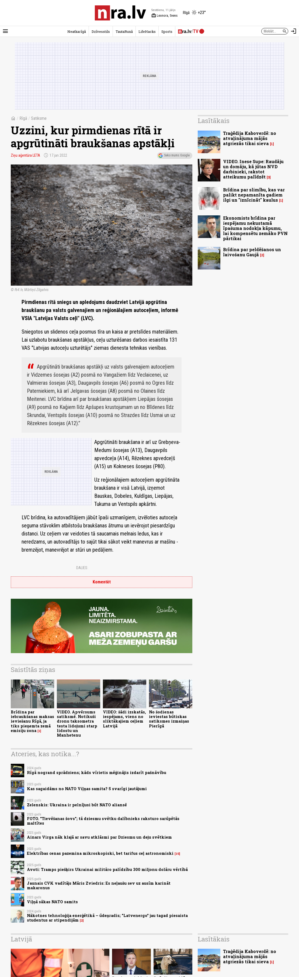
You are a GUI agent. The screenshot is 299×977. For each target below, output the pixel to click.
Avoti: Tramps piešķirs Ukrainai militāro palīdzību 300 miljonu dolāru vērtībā (107, 869)
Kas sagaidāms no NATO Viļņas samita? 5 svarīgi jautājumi (87, 788)
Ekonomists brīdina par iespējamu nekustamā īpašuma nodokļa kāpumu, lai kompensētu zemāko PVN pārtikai (255, 228)
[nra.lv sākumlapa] (120, 12)
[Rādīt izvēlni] (5, 31)
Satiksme (39, 118)
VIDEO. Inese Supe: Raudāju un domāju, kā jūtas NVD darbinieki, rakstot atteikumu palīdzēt (253, 169)
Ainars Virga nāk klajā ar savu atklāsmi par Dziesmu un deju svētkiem (99, 837)
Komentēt (102, 581)
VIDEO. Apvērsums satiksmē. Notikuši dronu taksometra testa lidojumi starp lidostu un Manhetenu (77, 723)
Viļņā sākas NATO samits (52, 901)
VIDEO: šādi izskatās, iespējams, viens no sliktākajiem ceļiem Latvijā (124, 719)
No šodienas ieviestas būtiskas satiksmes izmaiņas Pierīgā (169, 719)
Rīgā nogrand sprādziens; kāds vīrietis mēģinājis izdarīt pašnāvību (96, 772)
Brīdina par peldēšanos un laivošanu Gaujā (252, 252)
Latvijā (21, 939)
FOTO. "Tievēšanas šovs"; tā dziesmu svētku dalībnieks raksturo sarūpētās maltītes (103, 821)
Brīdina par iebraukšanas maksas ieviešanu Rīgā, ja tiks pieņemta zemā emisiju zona (32, 721)
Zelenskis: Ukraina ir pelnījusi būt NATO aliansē (77, 804)
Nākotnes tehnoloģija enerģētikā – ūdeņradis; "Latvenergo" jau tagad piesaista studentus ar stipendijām (107, 918)
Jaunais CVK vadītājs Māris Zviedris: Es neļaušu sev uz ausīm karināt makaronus (99, 885)
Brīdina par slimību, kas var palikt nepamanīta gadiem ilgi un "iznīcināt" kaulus (254, 195)
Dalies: (82, 568)
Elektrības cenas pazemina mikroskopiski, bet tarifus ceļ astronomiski (100, 853)
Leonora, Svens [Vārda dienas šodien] (164, 15)
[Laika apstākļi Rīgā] (194, 13)
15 (177, 854)
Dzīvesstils (101, 31)
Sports (166, 31)
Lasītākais (214, 120)
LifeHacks (147, 31)
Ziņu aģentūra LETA (25, 155)
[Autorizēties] (293, 31)
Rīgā (23, 118)
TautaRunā (124, 31)
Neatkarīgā (76, 31)
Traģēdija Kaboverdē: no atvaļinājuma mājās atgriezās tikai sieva (249, 138)
